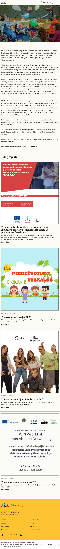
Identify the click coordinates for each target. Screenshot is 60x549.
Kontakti (32, 526)
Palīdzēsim (4, 523)
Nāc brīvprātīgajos (35, 519)
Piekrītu (50, 544)
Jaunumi (3, 519)
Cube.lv (9, 540)
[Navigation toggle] (57, 2)
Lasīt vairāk (5, 242)
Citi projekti (9, 157)
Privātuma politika (35, 529)
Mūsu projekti (5, 526)
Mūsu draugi (4, 529)
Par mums (32, 523)
